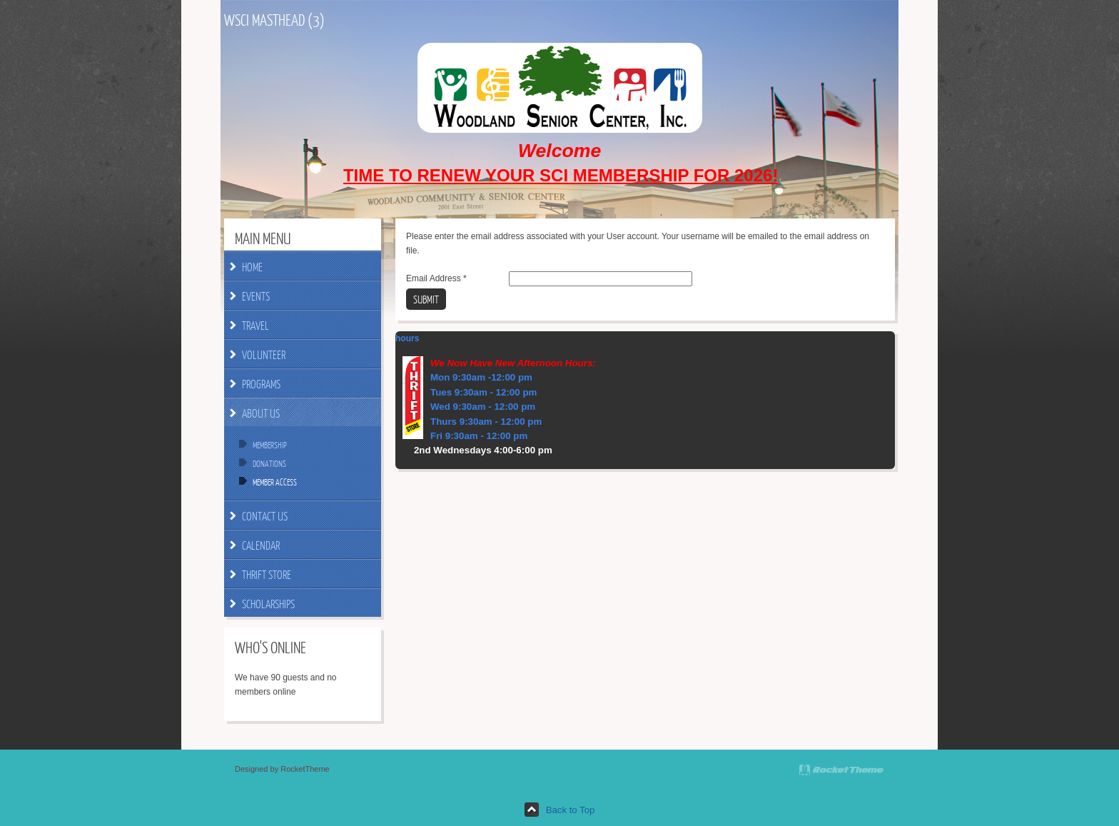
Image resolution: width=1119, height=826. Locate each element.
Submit (426, 299)
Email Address (436, 278)
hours (407, 338)
